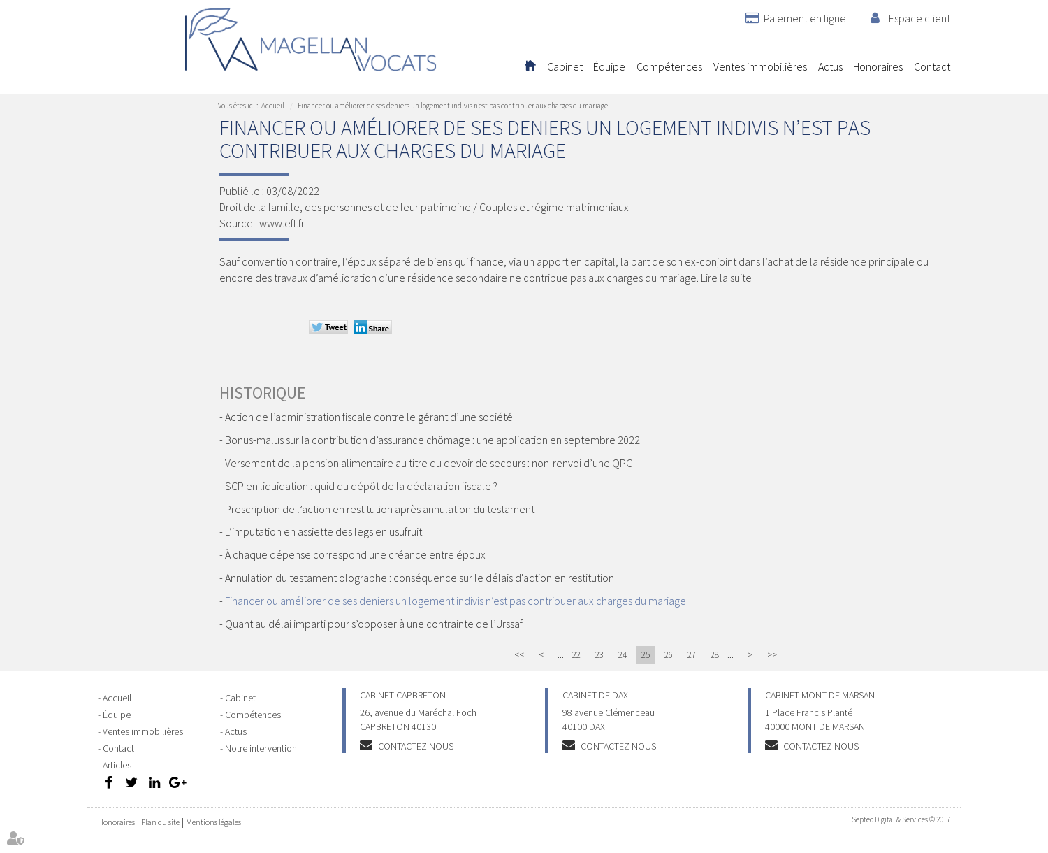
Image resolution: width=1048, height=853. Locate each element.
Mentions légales (213, 822)
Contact (932, 66)
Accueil (530, 66)
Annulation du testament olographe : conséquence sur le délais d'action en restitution (419, 578)
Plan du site (160, 822)
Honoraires (878, 66)
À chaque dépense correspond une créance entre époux (355, 554)
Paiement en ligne (805, 18)
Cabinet (565, 66)
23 (599, 655)
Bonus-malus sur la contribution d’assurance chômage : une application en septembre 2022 (432, 440)
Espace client (919, 18)
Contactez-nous (415, 746)
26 (668, 655)
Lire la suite (726, 278)
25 (645, 655)
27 (691, 655)
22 (576, 655)
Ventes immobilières (760, 66)
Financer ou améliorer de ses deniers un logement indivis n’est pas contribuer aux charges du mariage (453, 105)
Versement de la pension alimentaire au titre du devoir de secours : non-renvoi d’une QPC (428, 463)
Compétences (669, 66)
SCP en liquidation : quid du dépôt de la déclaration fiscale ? (361, 486)
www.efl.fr (282, 223)
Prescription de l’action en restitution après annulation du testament (379, 509)
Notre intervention (261, 748)
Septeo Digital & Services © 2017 (901, 819)
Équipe (609, 66)
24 (622, 655)
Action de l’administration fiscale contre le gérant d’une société (369, 417)
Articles (117, 765)
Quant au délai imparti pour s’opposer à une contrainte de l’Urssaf (374, 624)
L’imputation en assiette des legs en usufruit (323, 531)
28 (715, 655)
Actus (830, 66)
